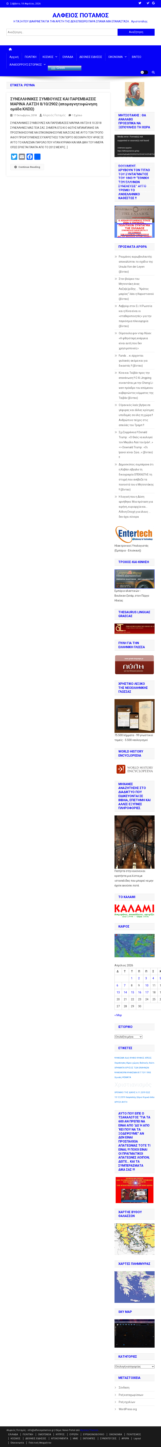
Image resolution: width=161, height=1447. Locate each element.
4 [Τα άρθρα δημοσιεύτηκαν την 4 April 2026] (153, 978)
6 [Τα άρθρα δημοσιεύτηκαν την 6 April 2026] (117, 985)
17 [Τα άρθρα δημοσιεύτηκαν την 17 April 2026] (146, 992)
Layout (137, 1438)
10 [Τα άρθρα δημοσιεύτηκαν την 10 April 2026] (146, 985)
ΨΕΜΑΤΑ (126, 1077)
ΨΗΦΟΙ (133, 1058)
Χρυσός (118, 1077)
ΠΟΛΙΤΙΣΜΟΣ (134, 1434)
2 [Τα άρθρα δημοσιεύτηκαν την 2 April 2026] (139, 978)
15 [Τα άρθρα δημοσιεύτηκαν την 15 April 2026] (132, 992)
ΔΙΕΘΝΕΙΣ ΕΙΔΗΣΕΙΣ (90, 56)
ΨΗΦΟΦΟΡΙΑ (121, 1072)
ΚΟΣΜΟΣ (48, 56)
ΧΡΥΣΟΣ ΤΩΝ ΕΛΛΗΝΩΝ (137, 1067)
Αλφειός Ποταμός (54, 115)
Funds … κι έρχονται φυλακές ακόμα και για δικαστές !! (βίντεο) (133, 360)
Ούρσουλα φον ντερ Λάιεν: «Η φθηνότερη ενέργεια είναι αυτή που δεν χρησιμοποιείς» (135, 341)
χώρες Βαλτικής (140, 1063)
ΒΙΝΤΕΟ (136, 56)
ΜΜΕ (75, 1438)
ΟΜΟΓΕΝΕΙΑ (44, 1434)
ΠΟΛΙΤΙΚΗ (30, 56)
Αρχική (14, 56)
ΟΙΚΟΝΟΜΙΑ (115, 56)
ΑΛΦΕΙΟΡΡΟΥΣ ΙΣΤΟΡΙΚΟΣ (25, 64)
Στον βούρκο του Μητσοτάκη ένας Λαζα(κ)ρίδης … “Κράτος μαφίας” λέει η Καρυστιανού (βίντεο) (136, 288)
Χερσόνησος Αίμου (123, 1063)
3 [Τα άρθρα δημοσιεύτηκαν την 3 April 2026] (146, 978)
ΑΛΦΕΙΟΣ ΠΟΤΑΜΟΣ (81, 15)
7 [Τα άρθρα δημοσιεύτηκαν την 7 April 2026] (124, 985)
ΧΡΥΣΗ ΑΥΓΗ (121, 1102)
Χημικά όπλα (148, 1097)
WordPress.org (128, 1409)
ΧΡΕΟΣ (148, 1058)
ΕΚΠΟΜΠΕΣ (89, 1438)
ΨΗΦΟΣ (140, 1058)
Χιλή (127, 1058)
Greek (58, 68)
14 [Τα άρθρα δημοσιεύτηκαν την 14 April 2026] (125, 992)
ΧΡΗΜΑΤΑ (120, 1067)
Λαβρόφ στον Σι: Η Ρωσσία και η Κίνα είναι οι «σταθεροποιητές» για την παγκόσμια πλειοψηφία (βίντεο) (135, 316)
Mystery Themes (89, 1430)
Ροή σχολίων (127, 1402)
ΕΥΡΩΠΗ (74, 1434)
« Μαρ (118, 1015)
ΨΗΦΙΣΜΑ (119, 1058)
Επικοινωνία (17, 1442)
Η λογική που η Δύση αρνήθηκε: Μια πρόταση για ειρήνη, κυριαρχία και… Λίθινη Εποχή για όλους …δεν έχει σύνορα (136, 506)
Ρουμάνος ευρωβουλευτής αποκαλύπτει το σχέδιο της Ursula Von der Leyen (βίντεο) (136, 264)
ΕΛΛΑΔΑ (68, 56)
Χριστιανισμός (133, 1084)
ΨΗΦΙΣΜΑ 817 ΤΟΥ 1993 (139, 1072)
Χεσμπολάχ (131, 1097)
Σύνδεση (124, 1387)
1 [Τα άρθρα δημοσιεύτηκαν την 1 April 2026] (132, 978)
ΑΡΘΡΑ (125, 1438)
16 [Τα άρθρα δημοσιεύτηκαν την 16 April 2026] (139, 992)
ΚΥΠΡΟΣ (60, 1434)
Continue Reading (27, 167)
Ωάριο (139, 1097)
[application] (134, 146)
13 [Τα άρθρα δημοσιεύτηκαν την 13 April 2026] (118, 992)
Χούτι (151, 1063)
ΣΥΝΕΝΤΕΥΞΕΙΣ (108, 1438)
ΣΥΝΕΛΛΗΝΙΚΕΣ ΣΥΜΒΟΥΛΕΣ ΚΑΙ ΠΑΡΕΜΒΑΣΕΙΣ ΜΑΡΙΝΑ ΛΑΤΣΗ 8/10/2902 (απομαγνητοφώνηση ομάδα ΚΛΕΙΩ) (53, 104)
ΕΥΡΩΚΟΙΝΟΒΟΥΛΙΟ (93, 1434)
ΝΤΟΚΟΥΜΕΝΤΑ (59, 1438)
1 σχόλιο (77, 115)
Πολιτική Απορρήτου (40, 1442)
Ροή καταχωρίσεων (131, 1394)
